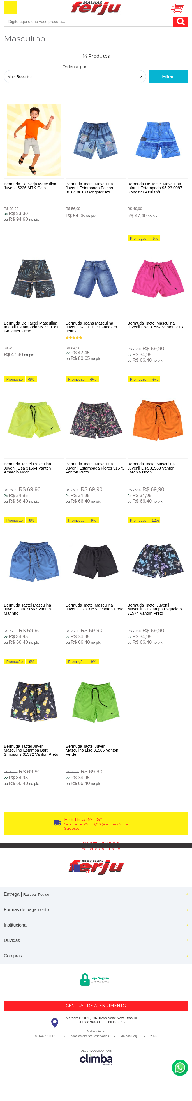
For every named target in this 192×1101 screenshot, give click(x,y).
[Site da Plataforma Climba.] (96, 1062)
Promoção (141, 239)
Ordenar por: (75, 66)
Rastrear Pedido (36, 899)
